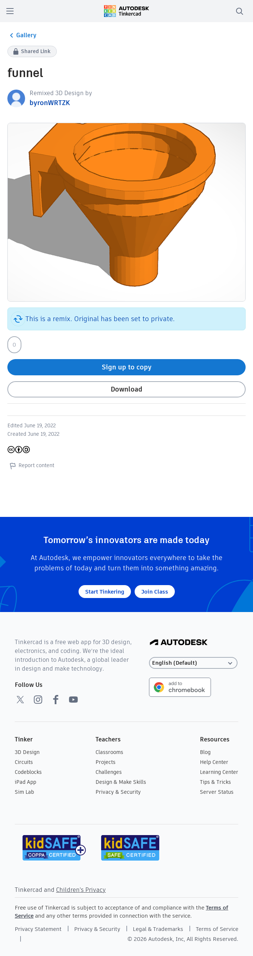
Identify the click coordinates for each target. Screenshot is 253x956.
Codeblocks (28, 772)
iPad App (25, 782)
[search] (239, 11)
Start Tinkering (104, 591)
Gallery (22, 35)
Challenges (109, 772)
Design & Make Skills (121, 782)
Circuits (24, 762)
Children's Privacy (81, 890)
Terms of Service (217, 929)
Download (126, 389)
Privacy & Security (118, 792)
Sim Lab (24, 792)
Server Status (216, 792)
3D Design (27, 752)
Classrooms (109, 752)
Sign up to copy (127, 367)
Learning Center (219, 772)
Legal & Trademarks (158, 929)
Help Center (214, 762)
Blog (205, 752)
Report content (30, 465)
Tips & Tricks (215, 782)
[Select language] (193, 663)
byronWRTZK (50, 102)
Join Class (154, 591)
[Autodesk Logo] (178, 642)
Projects (105, 762)
